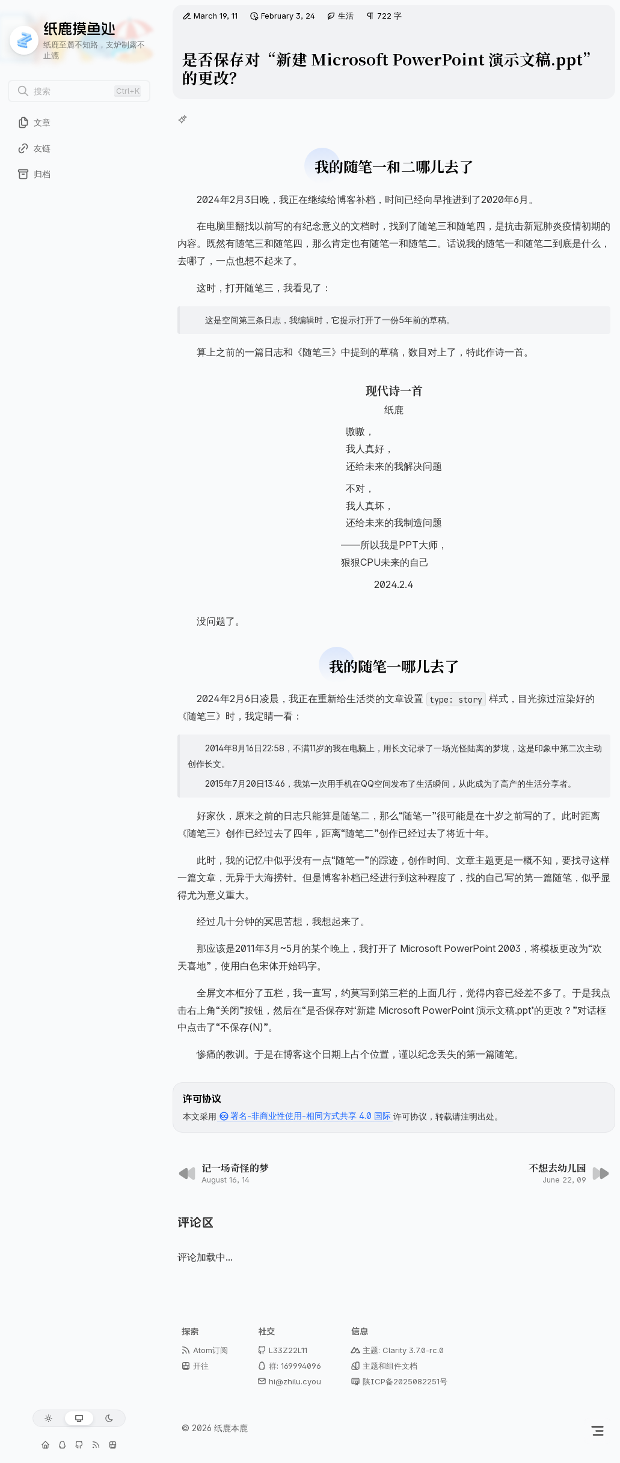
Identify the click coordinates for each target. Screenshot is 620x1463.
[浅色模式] (48, 1418)
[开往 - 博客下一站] (113, 1445)
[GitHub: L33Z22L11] (78, 1445)
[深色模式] (109, 1418)
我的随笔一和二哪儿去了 (394, 166)
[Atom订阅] (96, 1445)
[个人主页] (45, 1445)
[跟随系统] (79, 1418)
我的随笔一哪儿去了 (394, 665)
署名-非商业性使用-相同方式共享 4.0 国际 (305, 1116)
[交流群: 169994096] (62, 1445)
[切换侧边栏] (597, 1431)
